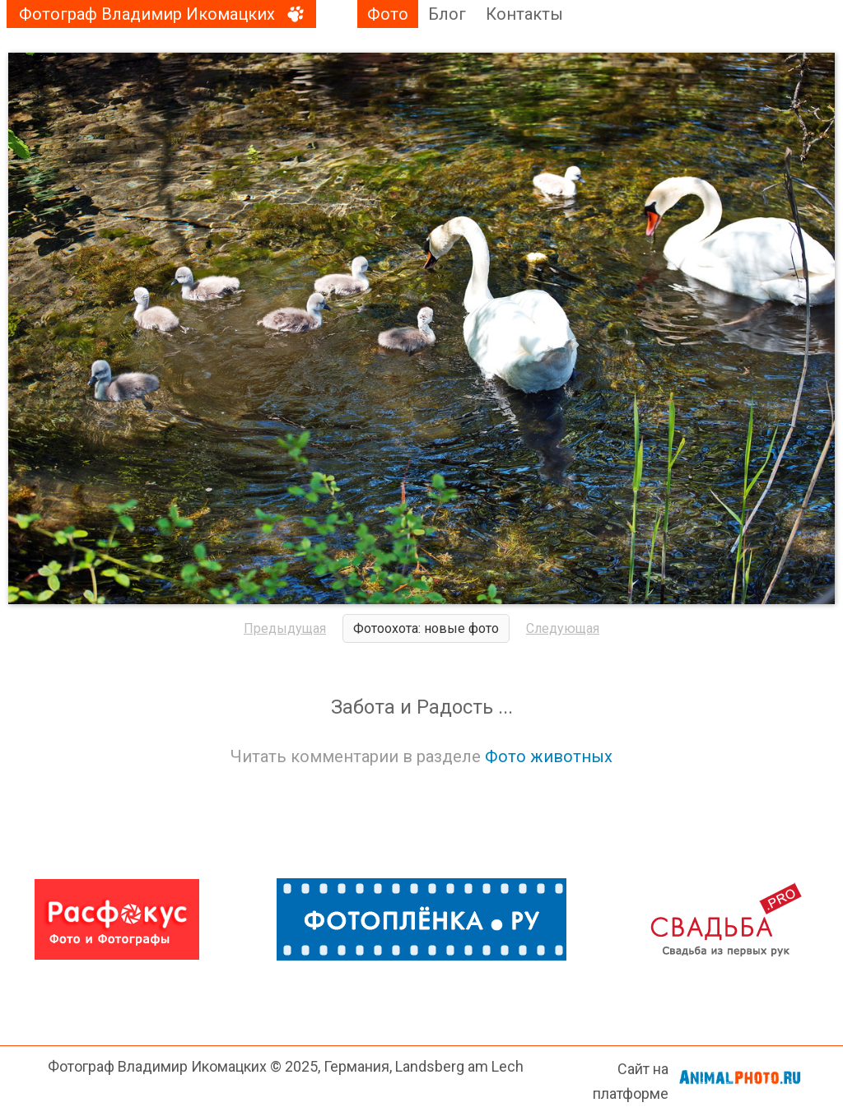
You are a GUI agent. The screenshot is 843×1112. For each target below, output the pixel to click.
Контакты (524, 14)
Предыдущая (285, 628)
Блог (447, 14)
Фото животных (548, 756)
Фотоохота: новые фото (426, 628)
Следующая (562, 628)
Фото (387, 14)
